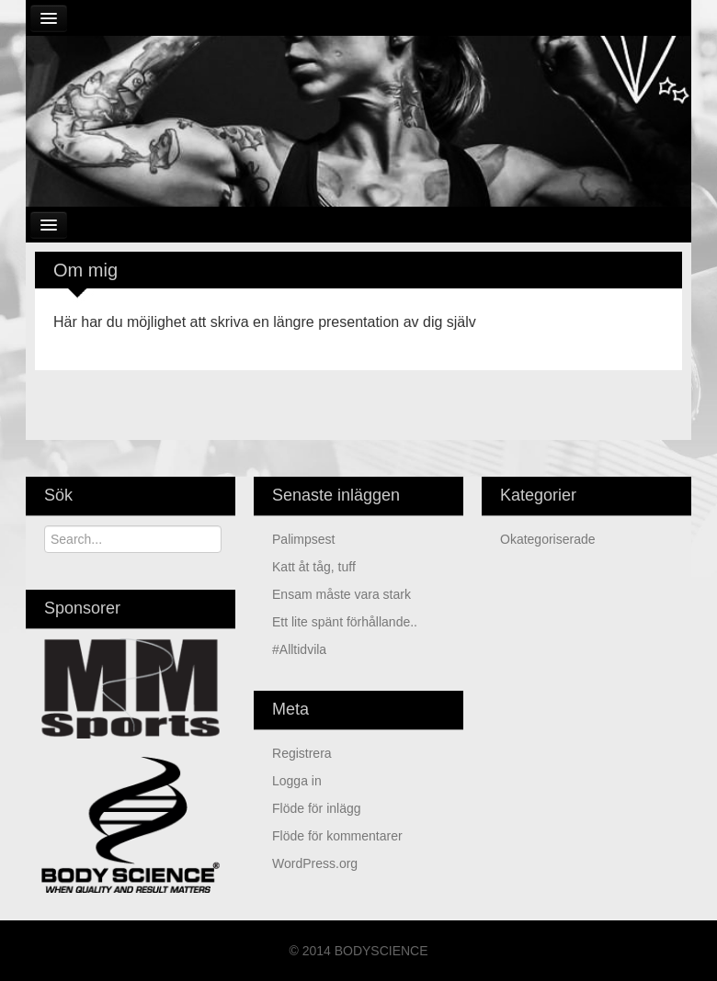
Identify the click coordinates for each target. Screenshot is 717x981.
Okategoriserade (548, 539)
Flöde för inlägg (316, 808)
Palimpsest (303, 539)
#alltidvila (299, 649)
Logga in (297, 780)
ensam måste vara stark (341, 594)
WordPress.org (315, 863)
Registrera (302, 753)
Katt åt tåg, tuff (314, 566)
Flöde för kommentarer (337, 836)
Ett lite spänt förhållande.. (344, 622)
